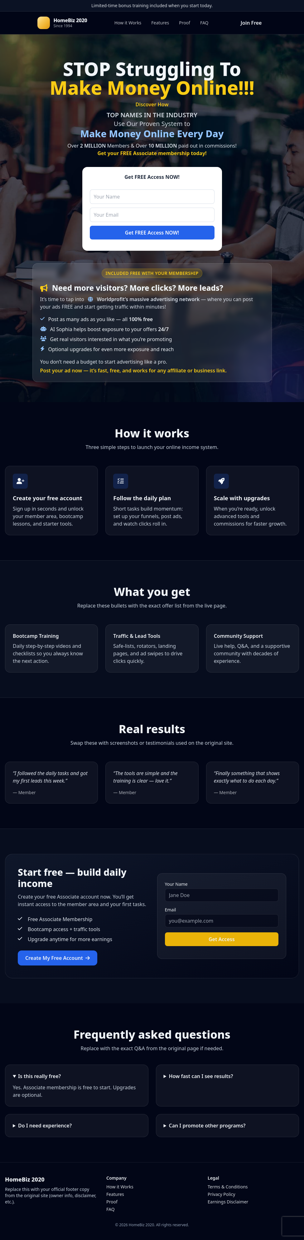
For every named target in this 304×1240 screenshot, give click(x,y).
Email (170, 910)
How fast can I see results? (201, 1076)
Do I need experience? (45, 1125)
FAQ (204, 23)
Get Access (222, 939)
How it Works (128, 23)
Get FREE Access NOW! (152, 232)
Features (160, 23)
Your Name (176, 884)
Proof (184, 23)
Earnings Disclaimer (228, 1202)
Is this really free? (39, 1076)
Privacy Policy (221, 1194)
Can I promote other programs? (207, 1125)
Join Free (251, 22)
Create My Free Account (57, 958)
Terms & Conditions (228, 1187)
